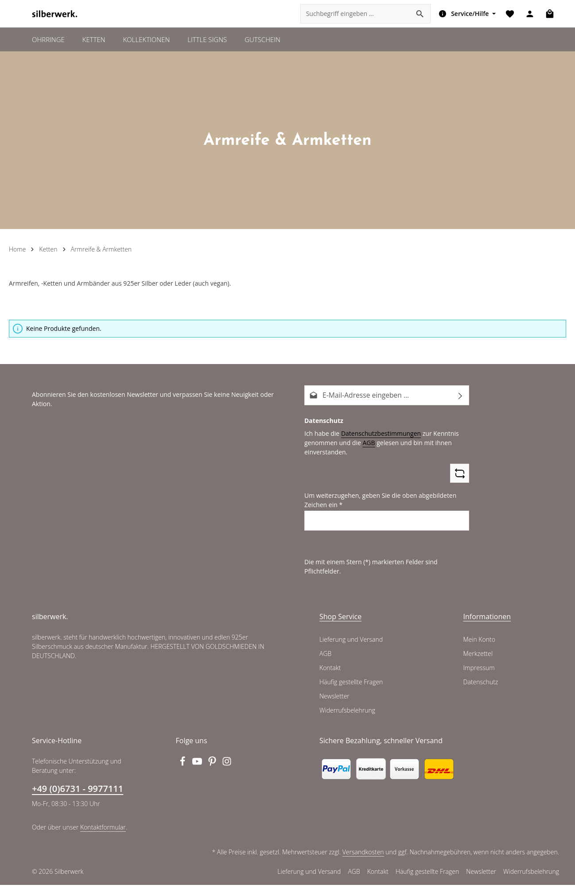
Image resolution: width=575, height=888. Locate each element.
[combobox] (353, 22)
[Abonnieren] (460, 411)
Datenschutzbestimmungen (377, 449)
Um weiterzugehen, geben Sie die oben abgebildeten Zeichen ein (377, 516)
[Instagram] (227, 769)
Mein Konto (479, 645)
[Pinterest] (213, 769)
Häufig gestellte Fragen (351, 687)
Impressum (478, 673)
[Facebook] (183, 769)
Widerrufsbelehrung (346, 716)
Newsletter (334, 702)
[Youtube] (198, 769)
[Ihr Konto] (528, 22)
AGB (366, 458)
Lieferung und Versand (350, 645)
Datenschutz (480, 687)
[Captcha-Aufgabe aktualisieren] (459, 489)
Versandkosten (364, 857)
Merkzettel (477, 659)
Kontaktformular (101, 832)
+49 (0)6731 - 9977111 (77, 794)
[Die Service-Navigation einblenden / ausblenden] (463, 22)
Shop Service (340, 622)
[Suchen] (418, 22)
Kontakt (329, 673)
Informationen (485, 622)
